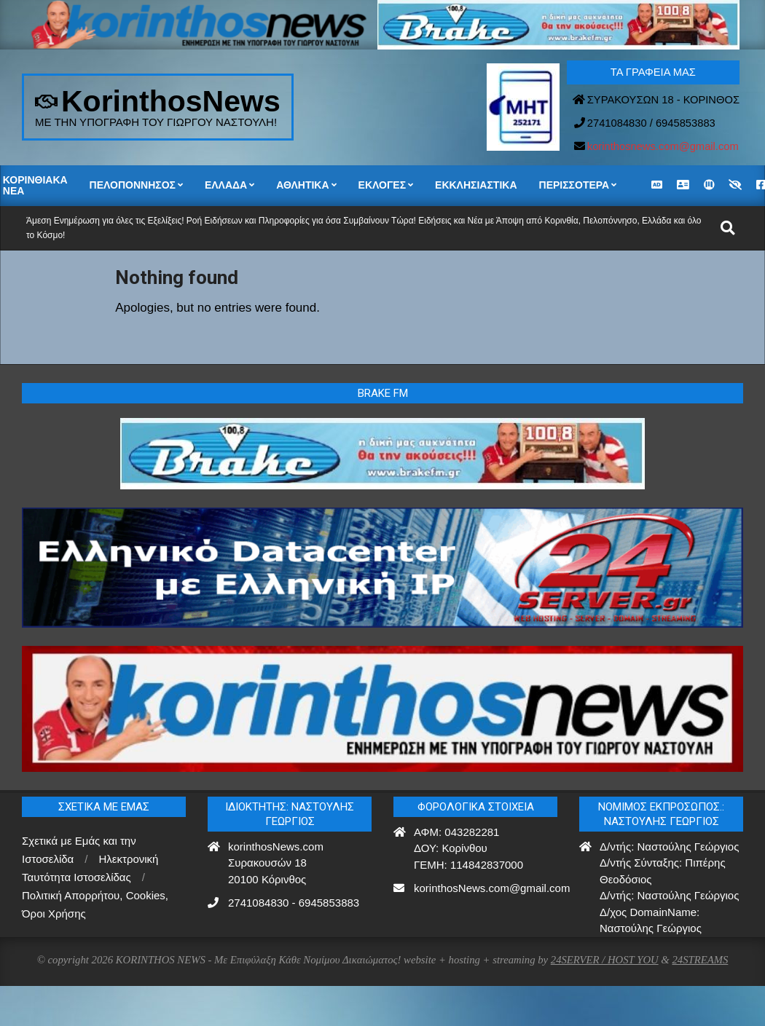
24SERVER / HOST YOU (605, 960)
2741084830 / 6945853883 (651, 123)
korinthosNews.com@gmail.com (492, 888)
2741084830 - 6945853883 (293, 902)
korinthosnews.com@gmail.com (663, 146)
